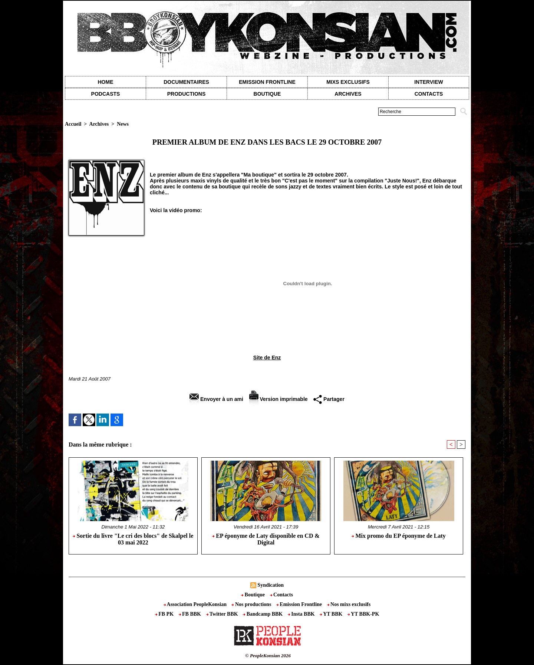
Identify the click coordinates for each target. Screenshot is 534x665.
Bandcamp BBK (263, 614)
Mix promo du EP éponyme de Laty (398, 536)
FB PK (165, 614)
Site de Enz (267, 358)
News (123, 124)
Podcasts (105, 94)
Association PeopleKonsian (196, 604)
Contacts (281, 594)
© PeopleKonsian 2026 (268, 655)
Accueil (73, 124)
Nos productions (251, 604)
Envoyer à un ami (216, 399)
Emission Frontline (267, 82)
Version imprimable (278, 399)
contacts (429, 94)
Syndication (270, 585)
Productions (186, 94)
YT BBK (332, 614)
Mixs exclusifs (348, 82)
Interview (428, 82)
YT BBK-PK (363, 614)
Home (105, 82)
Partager (329, 399)
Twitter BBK (223, 614)
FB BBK (190, 614)
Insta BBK (302, 614)
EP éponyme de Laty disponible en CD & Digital (266, 539)
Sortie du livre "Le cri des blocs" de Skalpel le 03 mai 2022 (133, 539)
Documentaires (186, 82)
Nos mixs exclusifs (349, 604)
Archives (347, 94)
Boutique (267, 94)
